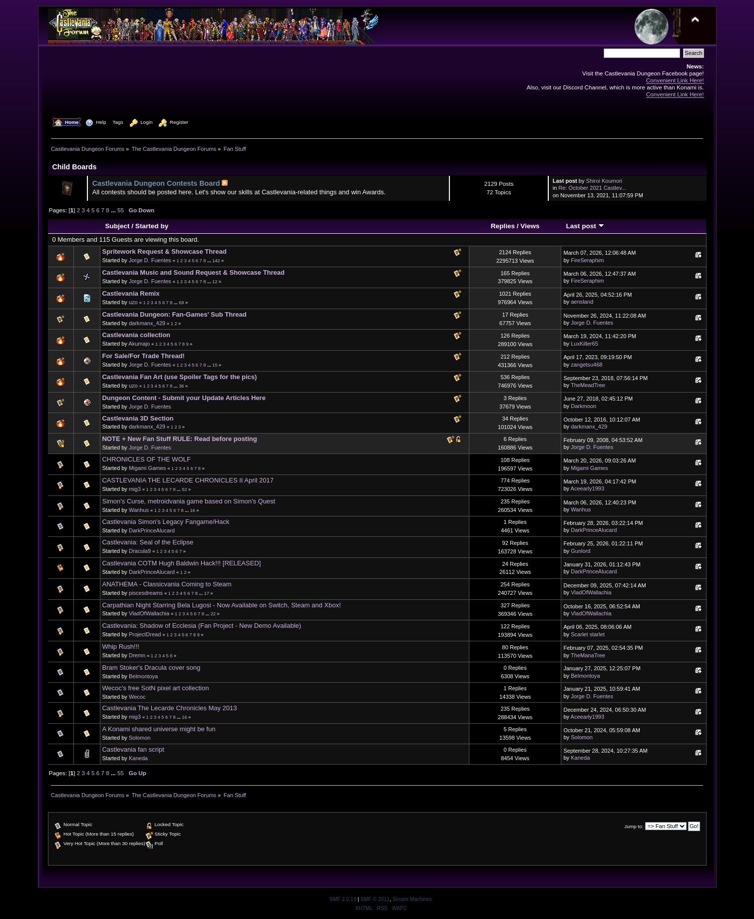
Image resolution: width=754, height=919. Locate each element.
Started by (151, 226)
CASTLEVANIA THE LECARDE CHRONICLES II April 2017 (187, 480)
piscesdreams (146, 593)
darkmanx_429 (147, 323)
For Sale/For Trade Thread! (143, 356)
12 (214, 281)
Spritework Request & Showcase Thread (164, 251)
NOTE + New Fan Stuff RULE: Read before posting (179, 439)
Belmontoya (143, 676)
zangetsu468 (586, 365)
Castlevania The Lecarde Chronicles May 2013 (169, 708)
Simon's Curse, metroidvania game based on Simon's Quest (188, 501)
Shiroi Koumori (604, 181)
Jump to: (633, 826)
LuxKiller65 (584, 344)
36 (181, 386)
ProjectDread (145, 634)
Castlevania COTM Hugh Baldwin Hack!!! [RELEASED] (181, 563)
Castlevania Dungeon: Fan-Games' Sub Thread (174, 314)
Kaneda (138, 758)
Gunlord (580, 551)
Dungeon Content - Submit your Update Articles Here (183, 398)
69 (181, 302)
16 (192, 510)
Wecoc (137, 697)
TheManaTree (588, 655)
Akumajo (139, 344)
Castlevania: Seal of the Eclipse (147, 542)
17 (206, 593)
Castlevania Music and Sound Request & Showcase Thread (193, 272)
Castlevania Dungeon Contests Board (156, 183)
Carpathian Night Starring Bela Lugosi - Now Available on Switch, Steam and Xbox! (221, 605)
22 (213, 613)
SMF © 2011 (375, 899)
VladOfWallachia (591, 592)
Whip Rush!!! (120, 646)
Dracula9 (140, 551)
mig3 (135, 489)
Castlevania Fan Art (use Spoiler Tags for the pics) (179, 377)
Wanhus (139, 510)
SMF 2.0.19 (343, 899)
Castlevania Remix (130, 293)
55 (120, 210)
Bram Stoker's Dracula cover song (151, 667)
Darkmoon (583, 406)
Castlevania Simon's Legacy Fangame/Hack (165, 521)
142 (216, 260)
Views (529, 226)
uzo (133, 302)
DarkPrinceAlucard (152, 530)
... (114, 210)
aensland (582, 302)
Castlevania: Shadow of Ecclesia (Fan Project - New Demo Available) (201, 625)
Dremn (137, 655)
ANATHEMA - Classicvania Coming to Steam (166, 584)
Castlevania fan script (133, 749)
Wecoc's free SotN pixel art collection (155, 688)
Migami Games (147, 468)
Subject (117, 226)
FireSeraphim (587, 260)
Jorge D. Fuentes (150, 260)
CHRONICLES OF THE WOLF (146, 459)
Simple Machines (412, 899)
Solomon (140, 738)
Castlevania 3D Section (137, 418)
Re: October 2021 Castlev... (592, 188)
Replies (503, 226)
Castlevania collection (136, 335)
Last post (585, 226)
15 (214, 365)
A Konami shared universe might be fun (158, 729)
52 (184, 489)
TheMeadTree (588, 385)
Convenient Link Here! (675, 80)
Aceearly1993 (588, 488)
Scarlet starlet (588, 634)
